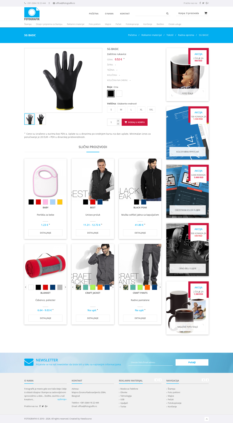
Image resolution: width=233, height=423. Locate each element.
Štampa (171, 388)
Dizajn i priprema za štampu (49, 24)
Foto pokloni (94, 24)
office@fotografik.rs (65, 3)
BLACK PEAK (140, 207)
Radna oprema (186, 35)
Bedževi (160, 24)
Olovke (123, 392)
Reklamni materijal (151, 35)
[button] (99, 51)
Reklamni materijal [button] (75, 24)
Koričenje (147, 24)
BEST (92, 207)
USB (122, 399)
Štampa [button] (27, 24)
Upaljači (124, 403)
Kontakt (125, 13)
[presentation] (76, 24)
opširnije (62, 399)
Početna (94, 13)
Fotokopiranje (132, 24)
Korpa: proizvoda (188, 13)
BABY (45, 207)
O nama (109, 13)
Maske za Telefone (129, 388)
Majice (108, 24)
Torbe (123, 406)
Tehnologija (126, 395)
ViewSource (86, 418)
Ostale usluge (174, 24)
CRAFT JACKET (92, 292)
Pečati (118, 24)
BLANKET (45, 292)
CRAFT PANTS (140, 292)
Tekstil (169, 35)
